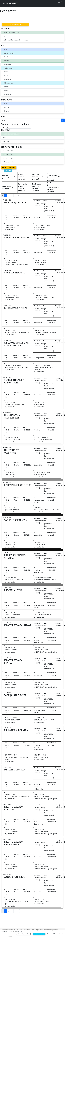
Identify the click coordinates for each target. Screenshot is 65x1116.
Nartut (6, 111)
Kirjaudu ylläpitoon (39, 934)
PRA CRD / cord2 (8, 36)
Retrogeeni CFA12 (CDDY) (11, 32)
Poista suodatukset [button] (15, 25)
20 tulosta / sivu (8, 154)
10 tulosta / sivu (8, 151)
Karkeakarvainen (8, 53)
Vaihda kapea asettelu (23, 934)
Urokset (7, 107)
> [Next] (18, 195)
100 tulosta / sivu (8, 162)
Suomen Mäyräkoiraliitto (55, 934)
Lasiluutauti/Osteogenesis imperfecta (15, 40)
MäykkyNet (10, 3)
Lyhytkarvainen (8, 68)
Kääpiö (6, 61)
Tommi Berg (19, 931)
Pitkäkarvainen (8, 83)
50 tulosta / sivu (8, 158)
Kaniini (6, 57)
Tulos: (3, 127)
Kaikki (5, 49)
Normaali (7, 64)
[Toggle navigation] (59, 3)
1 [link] (5, 195)
